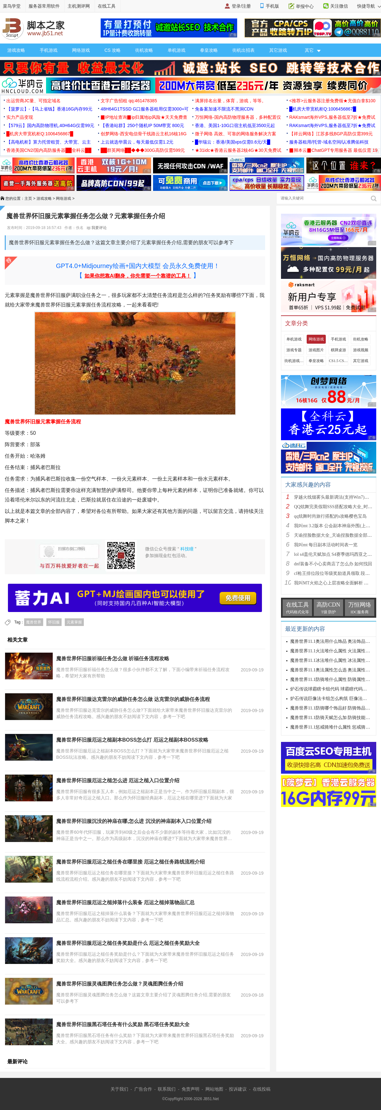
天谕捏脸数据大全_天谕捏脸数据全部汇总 (335, 535)
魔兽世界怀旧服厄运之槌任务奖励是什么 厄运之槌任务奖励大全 (128, 943)
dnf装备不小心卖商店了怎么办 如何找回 (333, 564)
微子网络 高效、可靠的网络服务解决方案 (235, 133)
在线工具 (107, 6)
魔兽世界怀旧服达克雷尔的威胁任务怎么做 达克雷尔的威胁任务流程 (133, 699)
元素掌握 (74, 622)
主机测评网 (79, 6)
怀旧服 (54, 622)
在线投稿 (262, 1089)
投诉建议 (238, 1089)
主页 (28, 198)
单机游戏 (176, 50)
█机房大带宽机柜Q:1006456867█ (322, 108)
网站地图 (214, 1089)
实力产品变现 (19, 117)
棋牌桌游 (338, 350)
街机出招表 (243, 50)
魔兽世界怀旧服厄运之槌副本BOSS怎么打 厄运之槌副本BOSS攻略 (132, 740)
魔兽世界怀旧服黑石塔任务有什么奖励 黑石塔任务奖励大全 (123, 1024)
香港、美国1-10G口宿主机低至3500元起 (235, 125)
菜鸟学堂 (12, 6)
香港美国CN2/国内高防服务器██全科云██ (48, 150)
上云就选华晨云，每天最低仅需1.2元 (137, 142)
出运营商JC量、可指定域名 (33, 100)
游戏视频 (360, 350)
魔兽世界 (33, 622)
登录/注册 (241, 6)
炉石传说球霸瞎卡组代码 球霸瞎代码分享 (330, 689)
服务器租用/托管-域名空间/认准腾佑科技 (329, 142)
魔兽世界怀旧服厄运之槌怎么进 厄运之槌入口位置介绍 (117, 780)
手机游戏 (48, 50)
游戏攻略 (16, 50)
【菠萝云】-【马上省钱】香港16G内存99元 (49, 108)
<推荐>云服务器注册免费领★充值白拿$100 (332, 100)
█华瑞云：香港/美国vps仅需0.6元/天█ (232, 142)
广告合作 (143, 1089)
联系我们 (167, 1089)
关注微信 (339, 6)
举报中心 (305, 6)
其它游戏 (278, 50)
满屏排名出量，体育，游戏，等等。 (230, 100)
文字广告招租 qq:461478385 (129, 100)
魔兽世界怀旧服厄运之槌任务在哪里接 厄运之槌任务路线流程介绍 (130, 861)
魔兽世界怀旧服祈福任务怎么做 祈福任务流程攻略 (112, 658)
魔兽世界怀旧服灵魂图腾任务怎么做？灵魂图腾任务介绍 (119, 983)
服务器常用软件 (44, 6)
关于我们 (119, 1089)
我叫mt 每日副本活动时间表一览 (326, 544)
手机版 (272, 6)
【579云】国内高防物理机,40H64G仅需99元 (50, 125)
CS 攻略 (112, 50)
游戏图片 (316, 350)
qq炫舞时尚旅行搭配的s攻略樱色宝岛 (330, 516)
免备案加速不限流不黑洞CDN (224, 108)
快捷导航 (369, 6)
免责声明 (190, 1089)
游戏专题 (294, 350)
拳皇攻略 (209, 50)
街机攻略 (144, 50)
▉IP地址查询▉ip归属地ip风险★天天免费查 (144, 117)
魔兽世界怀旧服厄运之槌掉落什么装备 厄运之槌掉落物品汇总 (125, 902)
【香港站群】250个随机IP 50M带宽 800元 (142, 125)
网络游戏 (81, 50)
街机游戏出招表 (294, 361)
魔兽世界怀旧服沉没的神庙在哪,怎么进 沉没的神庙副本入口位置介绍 (133, 821)
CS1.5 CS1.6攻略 (338, 361)
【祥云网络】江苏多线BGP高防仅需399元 (331, 133)
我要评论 (97, 227)
